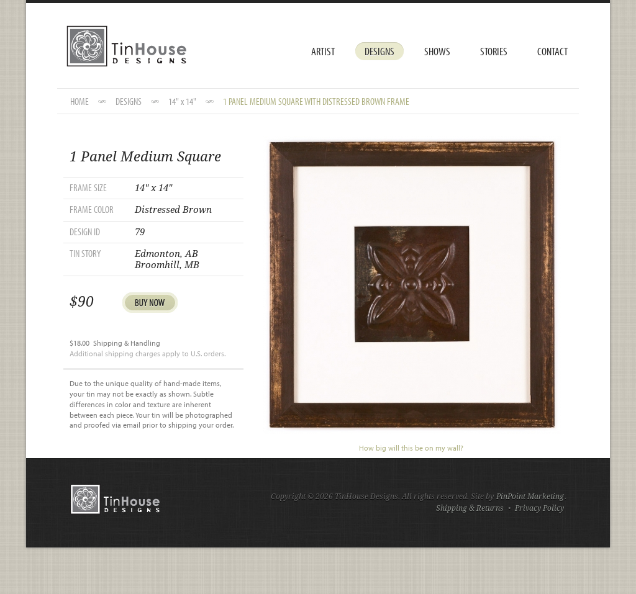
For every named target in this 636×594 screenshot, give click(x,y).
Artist (323, 51)
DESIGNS (129, 101)
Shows (437, 51)
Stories (493, 51)
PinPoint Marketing (530, 496)
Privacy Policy (539, 508)
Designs (379, 51)
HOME (79, 101)
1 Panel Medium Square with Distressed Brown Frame (316, 101)
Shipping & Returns (470, 508)
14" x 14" (182, 101)
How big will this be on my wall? (411, 447)
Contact (552, 51)
